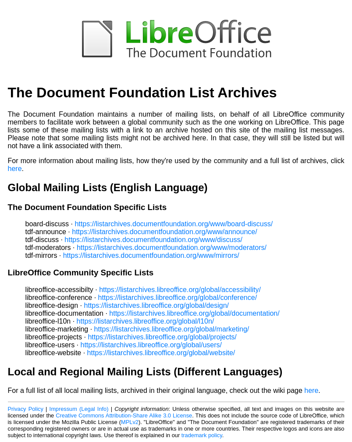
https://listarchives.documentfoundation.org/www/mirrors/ (151, 255)
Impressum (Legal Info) (79, 409)
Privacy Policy (25, 409)
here (15, 168)
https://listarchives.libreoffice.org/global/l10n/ (145, 321)
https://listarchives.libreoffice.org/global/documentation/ (194, 313)
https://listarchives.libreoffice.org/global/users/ (151, 345)
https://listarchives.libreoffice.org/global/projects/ (162, 337)
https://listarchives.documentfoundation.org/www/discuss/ (153, 239)
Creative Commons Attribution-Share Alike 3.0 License (124, 415)
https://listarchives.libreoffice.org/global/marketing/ (171, 329)
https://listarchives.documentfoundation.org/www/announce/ (164, 231)
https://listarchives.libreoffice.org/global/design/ (156, 305)
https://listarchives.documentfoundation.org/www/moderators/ (172, 247)
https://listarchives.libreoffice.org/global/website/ (161, 352)
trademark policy (201, 435)
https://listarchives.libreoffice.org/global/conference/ (177, 297)
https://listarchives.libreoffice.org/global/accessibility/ (180, 289)
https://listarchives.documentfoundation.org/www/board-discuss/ (174, 224)
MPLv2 (130, 422)
